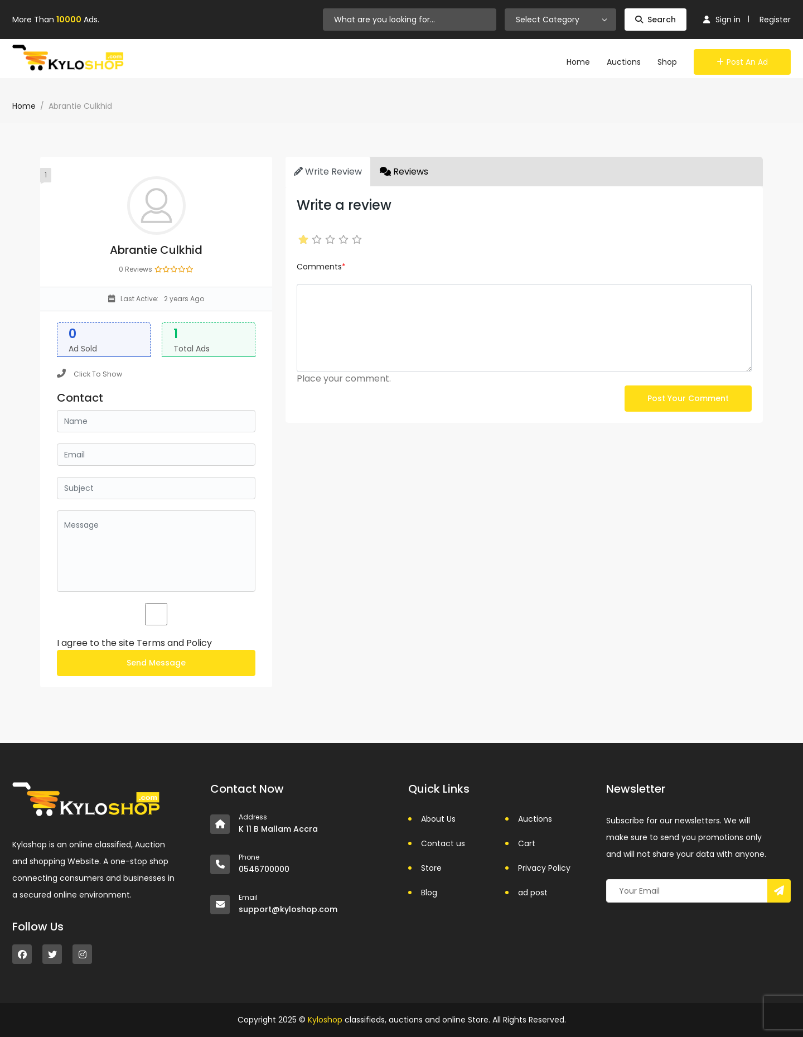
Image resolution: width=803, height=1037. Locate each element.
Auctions (624, 61)
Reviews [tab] (404, 171)
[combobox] (560, 19)
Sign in (722, 19)
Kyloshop (325, 1019)
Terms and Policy (174, 642)
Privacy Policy (544, 868)
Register (775, 19)
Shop (667, 61)
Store (431, 868)
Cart (526, 843)
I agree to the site (134, 642)
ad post (533, 892)
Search (655, 19)
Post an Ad (742, 61)
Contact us (443, 843)
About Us (438, 818)
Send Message (156, 662)
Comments (321, 266)
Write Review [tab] (328, 171)
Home (578, 61)
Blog (429, 892)
